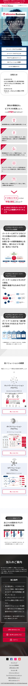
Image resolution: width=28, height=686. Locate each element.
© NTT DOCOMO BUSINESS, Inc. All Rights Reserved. (14, 683)
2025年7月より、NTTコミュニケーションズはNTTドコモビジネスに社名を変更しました (14, 1)
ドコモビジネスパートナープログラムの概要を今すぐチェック (14, 209)
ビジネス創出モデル (14, 66)
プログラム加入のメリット (14, 58)
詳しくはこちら (14, 412)
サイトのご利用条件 (14, 665)
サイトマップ (14, 662)
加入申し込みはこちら (16, 635)
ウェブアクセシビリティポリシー (14, 675)
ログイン (15, 640)
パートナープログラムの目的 (14, 49)
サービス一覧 (14, 670)
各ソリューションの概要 (14, 62)
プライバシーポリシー (14, 673)
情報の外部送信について (14, 678)
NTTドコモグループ (13, 680)
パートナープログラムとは (14, 53)
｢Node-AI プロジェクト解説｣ (12, 91)
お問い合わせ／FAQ (14, 667)
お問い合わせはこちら (14, 629)
